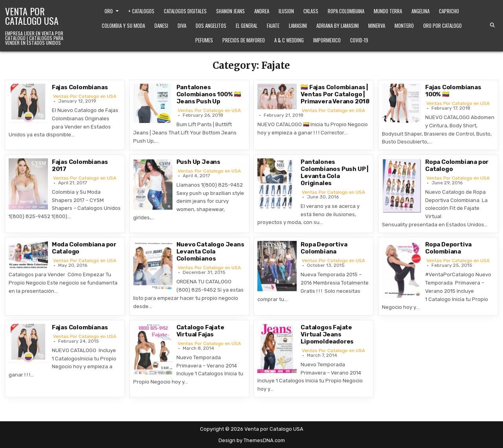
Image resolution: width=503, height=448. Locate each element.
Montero (404, 25)
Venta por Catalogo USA (32, 16)
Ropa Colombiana (346, 11)
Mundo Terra (388, 11)
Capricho (449, 11)
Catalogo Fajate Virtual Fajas (200, 331)
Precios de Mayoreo (243, 40)
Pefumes (204, 40)
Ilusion (286, 11)
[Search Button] (492, 25)
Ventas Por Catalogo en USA (84, 96)
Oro (109, 11)
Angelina (420, 11)
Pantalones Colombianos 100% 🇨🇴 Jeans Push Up (208, 94)
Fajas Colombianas (80, 87)
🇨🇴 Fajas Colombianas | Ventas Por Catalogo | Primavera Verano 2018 (335, 94)
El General (246, 25)
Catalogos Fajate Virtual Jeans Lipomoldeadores (327, 334)
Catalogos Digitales (185, 11)
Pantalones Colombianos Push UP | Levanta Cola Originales (335, 172)
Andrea (261, 11)
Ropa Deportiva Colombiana (324, 248)
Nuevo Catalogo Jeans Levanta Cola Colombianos (210, 251)
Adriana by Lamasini (337, 25)
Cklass (310, 11)
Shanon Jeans (230, 11)
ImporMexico (327, 40)
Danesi (161, 25)
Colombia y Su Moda (123, 25)
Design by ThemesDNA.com (251, 440)
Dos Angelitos (211, 25)
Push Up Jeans (198, 161)
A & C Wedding (289, 40)
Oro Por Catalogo (442, 25)
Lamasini (298, 25)
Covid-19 (359, 40)
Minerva (376, 25)
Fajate (273, 25)
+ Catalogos (141, 11)
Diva (182, 25)
